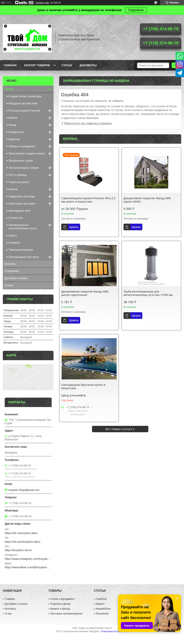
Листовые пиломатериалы (66, 613)
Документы (88, 65)
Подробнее (136, 10)
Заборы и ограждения (21, 146)
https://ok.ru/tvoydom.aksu (21, 533)
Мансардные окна (19, 210)
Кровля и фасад (60, 608)
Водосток (14, 139)
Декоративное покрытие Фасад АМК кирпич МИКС (147, 200)
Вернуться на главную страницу (88, 123)
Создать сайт (42, 2)
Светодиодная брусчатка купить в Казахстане (83, 386)
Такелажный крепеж (20, 249)
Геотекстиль (15, 217)
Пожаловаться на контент (114, 631)
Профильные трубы (20, 160)
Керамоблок (103, 608)
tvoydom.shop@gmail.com (23, 489)
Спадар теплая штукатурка (24, 96)
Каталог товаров (37, 65)
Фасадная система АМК (23, 103)
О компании (12, 271)
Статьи (67, 65)
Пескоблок (102, 613)
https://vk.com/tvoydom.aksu (22, 541)
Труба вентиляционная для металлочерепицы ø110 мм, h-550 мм (148, 293)
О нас (8, 613)
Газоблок (101, 598)
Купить (73, 227)
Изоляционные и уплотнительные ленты (22, 226)
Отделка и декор (60, 603)
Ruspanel (14, 242)
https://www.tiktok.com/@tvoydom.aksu (28, 567)
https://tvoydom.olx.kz (18, 550)
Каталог (9, 88)
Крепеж (12, 189)
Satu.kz (108, 628)
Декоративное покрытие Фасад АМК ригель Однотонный (85, 293)
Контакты (10, 263)
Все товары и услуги (119, 429)
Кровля (12, 117)
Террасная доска (18, 182)
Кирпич (12, 235)
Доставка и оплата (16, 278)
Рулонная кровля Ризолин (24, 110)
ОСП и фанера (17, 174)
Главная (10, 65)
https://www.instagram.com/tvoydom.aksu (28, 558)
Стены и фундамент (62, 598)
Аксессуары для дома (21, 203)
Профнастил (16, 132)
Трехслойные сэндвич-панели (26, 153)
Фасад (12, 124)
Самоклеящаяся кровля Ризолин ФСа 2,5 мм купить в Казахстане (88, 200)
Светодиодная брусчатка (23, 256)
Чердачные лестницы (21, 196)
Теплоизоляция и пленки (23, 167)
